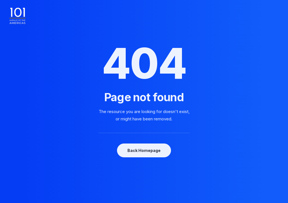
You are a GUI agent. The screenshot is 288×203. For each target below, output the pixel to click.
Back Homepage (144, 150)
